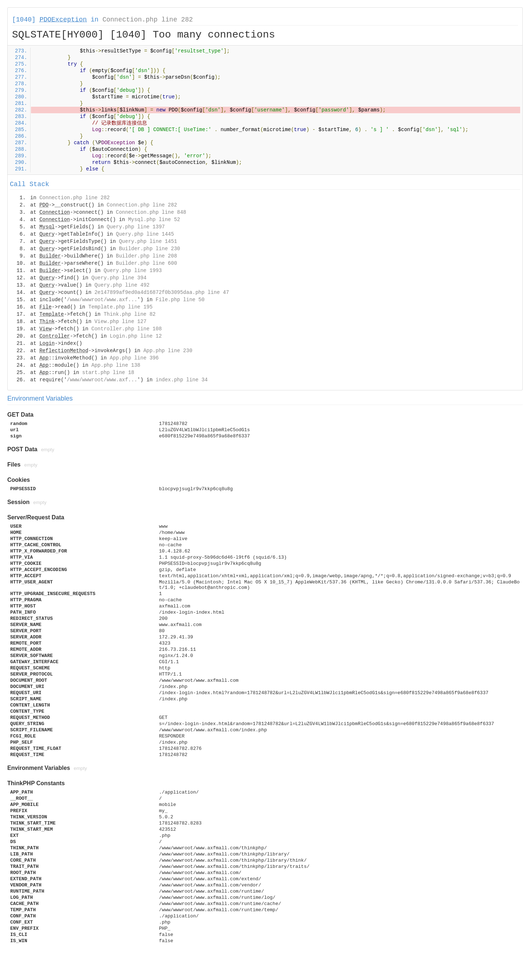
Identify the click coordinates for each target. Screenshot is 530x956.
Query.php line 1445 (145, 234)
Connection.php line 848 (151, 212)
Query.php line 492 (121, 285)
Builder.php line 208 (146, 256)
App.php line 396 (134, 358)
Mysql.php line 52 (154, 220)
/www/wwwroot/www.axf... (102, 300)
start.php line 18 (108, 372)
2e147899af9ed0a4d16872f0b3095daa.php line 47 (161, 292)
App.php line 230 (167, 351)
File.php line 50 (179, 300)
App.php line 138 (115, 365)
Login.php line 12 (136, 336)
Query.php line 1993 (133, 271)
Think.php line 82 (130, 314)
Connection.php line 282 (147, 19)
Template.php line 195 (120, 307)
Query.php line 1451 (148, 241)
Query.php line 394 (118, 278)
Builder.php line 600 (146, 263)
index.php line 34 (181, 380)
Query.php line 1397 (136, 227)
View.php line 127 (120, 321)
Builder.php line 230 (149, 249)
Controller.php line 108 (126, 329)
